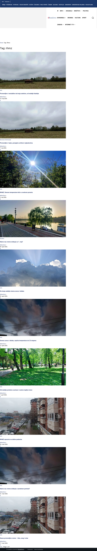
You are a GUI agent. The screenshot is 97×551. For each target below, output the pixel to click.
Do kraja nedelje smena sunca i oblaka (12, 291)
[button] (92, 17)
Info (1, 90)
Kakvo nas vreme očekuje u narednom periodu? (15, 489)
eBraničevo (3, 96)
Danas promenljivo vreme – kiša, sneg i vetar (14, 538)
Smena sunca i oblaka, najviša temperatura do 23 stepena (18, 340)
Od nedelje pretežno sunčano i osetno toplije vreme (16, 390)
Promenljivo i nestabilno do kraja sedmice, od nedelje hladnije (19, 93)
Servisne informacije (5, 139)
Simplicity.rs (21, 549)
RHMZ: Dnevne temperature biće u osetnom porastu (16, 192)
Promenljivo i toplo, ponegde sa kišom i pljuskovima (16, 143)
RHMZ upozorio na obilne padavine (11, 439)
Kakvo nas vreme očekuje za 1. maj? (11, 242)
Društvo (2, 238)
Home (1, 42)
